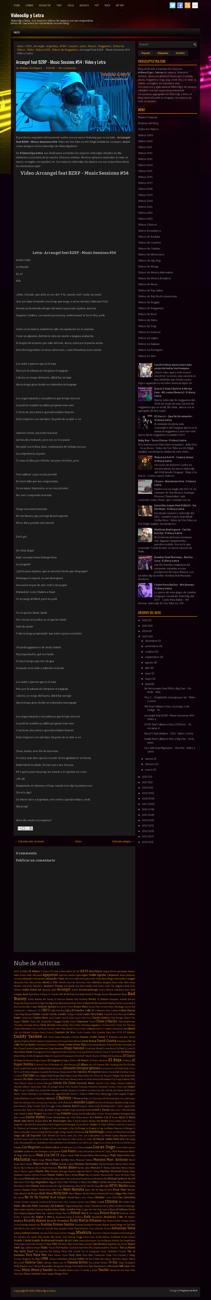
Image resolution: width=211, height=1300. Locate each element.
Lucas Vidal (121, 1147)
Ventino (104, 1262)
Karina (115, 1117)
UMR (44, 1258)
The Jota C (114, 1247)
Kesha (104, 1120)
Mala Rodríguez (102, 1155)
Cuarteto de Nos (65, 1032)
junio (148, 673)
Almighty (107, 982)
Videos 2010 (145, 141)
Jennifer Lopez (84, 1102)
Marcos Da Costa (45, 1164)
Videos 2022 (145, 212)
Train (108, 1255)
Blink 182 (89, 1003)
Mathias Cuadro (23, 1175)
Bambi (31, 999)
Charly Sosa (69, 1021)
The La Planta (127, 1247)
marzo (149, 758)
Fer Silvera (95, 1076)
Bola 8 (132, 1003)
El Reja (115, 1060)
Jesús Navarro (20, 1106)
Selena (17, 1233)
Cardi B (108, 1014)
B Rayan (44, 994)
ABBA (69, 971)
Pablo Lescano (40, 1205)
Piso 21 (66, 1213)
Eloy (121, 1064)
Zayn (20, 1274)
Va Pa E (89, 1259)
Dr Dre (46, 1052)
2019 (145, 793)
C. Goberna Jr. (31, 1010)
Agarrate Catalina (67, 975)
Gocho (74, 1086)
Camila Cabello (49, 1014)
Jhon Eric (45, 1106)
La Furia (53, 1128)
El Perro (73, 1060)
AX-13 (84, 971)
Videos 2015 (145, 171)
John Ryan (27, 1110)
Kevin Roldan (115, 1121)
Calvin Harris (127, 1010)
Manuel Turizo (84, 1159)
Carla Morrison (120, 1014)
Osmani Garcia (76, 1202)
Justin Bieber (36, 1117)
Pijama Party (34, 1213)
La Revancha (79, 1132)
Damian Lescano (118, 1037)
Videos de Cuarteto (149, 242)
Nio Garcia (19, 1197)
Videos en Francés (149, 332)
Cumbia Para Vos (106, 1032)
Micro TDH (24, 1182)
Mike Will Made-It (71, 1182)
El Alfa (30, 1056)
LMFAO (111, 1124)
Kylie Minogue (68, 1124)
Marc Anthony (117, 1159)
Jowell (88, 1110)
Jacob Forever (106, 1098)
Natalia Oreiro (30, 1189)
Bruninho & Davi (65, 1007)
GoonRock (103, 1087)
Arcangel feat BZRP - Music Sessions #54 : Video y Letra (61, 61)
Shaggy (71, 1233)
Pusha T (18, 1217)
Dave (79, 1041)
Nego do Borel (105, 1190)
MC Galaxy (107, 1151)
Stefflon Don (117, 1240)
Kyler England (55, 1124)
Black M (80, 1003)
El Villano (82, 1064)
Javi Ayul (41, 1102)
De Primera (41, 1044)
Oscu (65, 1202)
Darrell (72, 1041)
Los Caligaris (95, 1143)
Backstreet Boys (118, 994)
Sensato (44, 1233)
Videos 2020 (145, 200)
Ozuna (111, 1201)
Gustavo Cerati (59, 1090)
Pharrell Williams (118, 1209)
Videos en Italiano (149, 343)
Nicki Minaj (46, 1193)
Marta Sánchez (112, 1167)
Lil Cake (72, 1139)
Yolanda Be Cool (116, 1270)
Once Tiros (111, 1197)
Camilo (62, 1014)
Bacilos (105, 994)
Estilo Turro (129, 1068)
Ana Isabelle (69, 986)
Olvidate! (99, 1197)
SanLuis (41, 1228)
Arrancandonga (88, 989)
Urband (72, 1259)
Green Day (122, 1087)
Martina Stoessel (110, 1171)
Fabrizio (104, 1072)
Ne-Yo (94, 1189)
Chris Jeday (62, 1025)
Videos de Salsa (147, 320)
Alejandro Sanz (55, 978)
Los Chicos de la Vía (110, 1143)
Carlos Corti (27, 1018)
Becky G (94, 999)
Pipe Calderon (48, 1213)
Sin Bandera (20, 1237)
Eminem (69, 1068)
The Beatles (62, 1247)
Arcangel (39, 46)
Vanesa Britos (77, 1262)
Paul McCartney (34, 1209)
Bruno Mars (81, 1006)
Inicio (17, 32)
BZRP (63, 46)
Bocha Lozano (122, 1003)
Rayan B (70, 1217)
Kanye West (88, 1117)
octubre (150, 651)
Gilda (44, 1087)
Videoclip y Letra (27, 15)
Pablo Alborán (22, 1205)
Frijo (113, 1079)
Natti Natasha (73, 1189)
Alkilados (97, 982)
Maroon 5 (97, 1167)
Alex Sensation (83, 978)
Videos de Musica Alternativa (155, 272)
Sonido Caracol (128, 1237)
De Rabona (52, 1044)
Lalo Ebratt (48, 1135)
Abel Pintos (95, 971)
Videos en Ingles (148, 338)
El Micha (28, 1060)
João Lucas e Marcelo (120, 1110)
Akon (122, 975)
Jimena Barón (71, 1106)
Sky (52, 1237)
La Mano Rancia (113, 1128)
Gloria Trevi (64, 1087)
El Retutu (127, 1060)
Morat (79, 1186)
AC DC (76, 971)
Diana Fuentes (26, 1048)
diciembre (151, 640)
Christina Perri (108, 1025)
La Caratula (129, 1124)
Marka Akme (67, 1167)
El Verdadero (55, 1064)
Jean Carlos (58, 1102)
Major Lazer (67, 1155)
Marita (17, 1168)
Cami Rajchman (22, 1014)
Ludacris (28, 1151)
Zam (16, 1274)
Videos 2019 (145, 194)
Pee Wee (93, 1209)
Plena (17, 5)
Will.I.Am (124, 1266)
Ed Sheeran (128, 1051)
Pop (97, 5)
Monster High (55, 1186)
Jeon (97, 1102)
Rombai (46, 1224)
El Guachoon (115, 1056)
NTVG (113, 1186)
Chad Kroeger (116, 1018)
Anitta (25, 989)
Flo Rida (28, 1079)
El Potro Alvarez (99, 1060)
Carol (51, 1018)
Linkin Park (112, 1139)
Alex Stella (96, 978)
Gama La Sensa (35, 1083)
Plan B (85, 1213)
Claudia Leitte (53, 1028)
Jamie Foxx (119, 1098)
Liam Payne (62, 1139)
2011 (145, 836)
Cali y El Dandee (74, 1010)
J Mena (76, 1098)
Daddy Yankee (28, 1036)
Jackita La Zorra (90, 1098)
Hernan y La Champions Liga (44, 1093)
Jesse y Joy (121, 1102)
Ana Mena (80, 986)
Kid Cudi (24, 1124)
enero (149, 769)
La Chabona (19, 1128)
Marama (99, 1159)
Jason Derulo (20, 1102)
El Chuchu (95, 1056)
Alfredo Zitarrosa (67, 982)
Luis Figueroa (54, 1151)
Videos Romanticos (149, 230)
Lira (122, 1139)
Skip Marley (44, 1237)
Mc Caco (115, 1175)
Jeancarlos (68, 1102)
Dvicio (89, 1052)
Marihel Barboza (107, 1164)
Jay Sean (49, 1102)
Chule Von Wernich (125, 1025)
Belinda (104, 999)
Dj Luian (128, 1048)
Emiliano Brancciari (54, 1068)
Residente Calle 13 (115, 1216)
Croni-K (50, 1032)
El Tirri (44, 1064)
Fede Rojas (53, 1075)
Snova (86, 1237)
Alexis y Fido (50, 982)
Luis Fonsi (68, 1151)
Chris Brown (47, 1025)
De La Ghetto (28, 1044)
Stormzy (39, 1244)
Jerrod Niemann (107, 1102)
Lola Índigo (130, 1139)
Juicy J (94, 1113)
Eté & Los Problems (23, 1072)
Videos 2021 (145, 206)
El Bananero (68, 1056)
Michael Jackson (117, 1178)
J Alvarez (50, 1098)
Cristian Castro (38, 1032)
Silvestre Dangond (111, 1233)
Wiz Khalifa (59, 1270)
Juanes (66, 1113)
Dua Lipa (81, 1052)
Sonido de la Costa (66, 1240)
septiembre (152, 657)
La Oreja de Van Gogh (47, 1132)
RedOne (79, 1217)
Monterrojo (69, 1186)
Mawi (81, 1174)
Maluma (22, 1159)
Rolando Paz (34, 1225)
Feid (62, 1075)
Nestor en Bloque (29, 1193)
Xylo (77, 1270)
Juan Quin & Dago (51, 1113)
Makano (90, 1155)
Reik (87, 1217)
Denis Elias (80, 1044)
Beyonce (29, 1003)
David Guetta (106, 1041)
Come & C (99, 1028)
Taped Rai (111, 1244)
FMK (74, 1072)
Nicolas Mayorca (90, 1193)
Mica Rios (60, 1178)
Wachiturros (100, 1266)
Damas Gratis (88, 1036)
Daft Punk (48, 1037)
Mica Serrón (73, 1178)
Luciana (18, 1151)
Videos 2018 (145, 188)
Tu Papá (36, 1259)
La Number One (27, 1132)
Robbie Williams (122, 1221)
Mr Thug (95, 1186)
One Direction (126, 1197)
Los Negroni (31, 1147)
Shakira (83, 1232)
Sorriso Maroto (104, 1240)
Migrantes (42, 1182)
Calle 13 (89, 1010)
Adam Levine (20, 975)
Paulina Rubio (51, 1209)
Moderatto (44, 1186)
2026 (145, 620)
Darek (65, 1041)
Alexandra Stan (21, 982)
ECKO (117, 1052)
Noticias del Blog (148, 123)
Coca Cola (79, 1028)
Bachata (84, 5)
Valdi (97, 1259)
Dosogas (38, 1052)
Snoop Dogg (75, 1237)
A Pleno (62, 971)
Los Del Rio (125, 1143)
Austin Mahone (106, 990)
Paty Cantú (19, 1209)
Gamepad (47, 1083)
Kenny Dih (94, 1121)
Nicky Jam (60, 1193)
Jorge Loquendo (77, 1110)
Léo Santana (89, 1151)
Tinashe (122, 1251)
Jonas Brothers (46, 1109)
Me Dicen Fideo (128, 1175)
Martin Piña (42, 1171)
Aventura (119, 989)
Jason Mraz (31, 1102)
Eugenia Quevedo (40, 1072)
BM (61, 994)
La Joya (71, 1128)
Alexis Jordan (35, 982)
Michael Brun (86, 1178)
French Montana (101, 1079)
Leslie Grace (49, 1139)
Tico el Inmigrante (90, 1251)
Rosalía (98, 1225)
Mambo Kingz (37, 1160)
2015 (145, 814)
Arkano (74, 990)
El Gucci (129, 1056)
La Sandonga (94, 1132)
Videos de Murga (148, 266)
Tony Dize (75, 1255)
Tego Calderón (26, 1247)
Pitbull (75, 1213)
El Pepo (65, 1060)
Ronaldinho (89, 1225)
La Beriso (120, 1124)
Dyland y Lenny (101, 1052)
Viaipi (121, 1262)
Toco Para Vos (36, 1255)
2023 (29, 46)
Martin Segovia (76, 1171)
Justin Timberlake (56, 1117)
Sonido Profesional (43, 1240)
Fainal (112, 1072)
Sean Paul (73, 1228)
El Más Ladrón (40, 1060)
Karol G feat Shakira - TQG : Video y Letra (168, 733)
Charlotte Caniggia (51, 1021)
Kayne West (41, 1121)
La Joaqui (62, 1128)
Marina (119, 1164)
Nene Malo (120, 1189)
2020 (145, 787)
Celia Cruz (86, 1018)
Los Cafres (84, 1143)
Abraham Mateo (126, 971)
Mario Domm (129, 1164)
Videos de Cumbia (149, 248)
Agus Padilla (89, 975)
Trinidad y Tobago (126, 1255)
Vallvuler (48, 1262)
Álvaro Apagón (47, 1274)
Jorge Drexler (62, 1109)
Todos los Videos (148, 129)
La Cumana (31, 1128)
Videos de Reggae (149, 302)
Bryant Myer (95, 1007)
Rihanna (95, 1220)
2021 (145, 782)
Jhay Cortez (34, 1106)
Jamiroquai (130, 1098)
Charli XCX (35, 1021)
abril (148, 684)
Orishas (25, 1202)
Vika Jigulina (58, 1266)
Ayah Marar (34, 994)
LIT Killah (101, 1124)
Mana (48, 1159)
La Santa (108, 1132)
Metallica (50, 1178)
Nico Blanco (76, 1193)
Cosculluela (128, 1028)
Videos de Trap (147, 326)
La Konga (80, 1128)
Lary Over (78, 1135)
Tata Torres (122, 1244)
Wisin (26, 1270)
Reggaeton (44, 5)
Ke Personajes (58, 1120)
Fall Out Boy (121, 1072)
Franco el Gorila (84, 1079)
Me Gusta (19, 1178)
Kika (30, 1124)
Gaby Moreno (20, 1083)
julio (147, 667)
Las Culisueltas (91, 1135)
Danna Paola (29, 1041)
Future (125, 1079)
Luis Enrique (41, 1151)
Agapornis (50, 975)
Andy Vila (110, 986)
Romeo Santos (63, 1224)
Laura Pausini (119, 1135)
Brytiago (119, 1006)
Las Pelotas (106, 1135)
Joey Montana (103, 1106)
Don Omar (26, 1051)
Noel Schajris (58, 1197)
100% (16, 971)
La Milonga (127, 1128)
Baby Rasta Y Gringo (90, 994)
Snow (92, 1237)
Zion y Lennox (32, 1273)
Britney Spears (47, 1006)
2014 (145, 820)
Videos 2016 (145, 176)
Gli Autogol (52, 1087)
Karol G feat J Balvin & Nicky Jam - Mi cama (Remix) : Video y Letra (174, 392)
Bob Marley (109, 1003)
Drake (64, 1052)
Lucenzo (131, 1147)
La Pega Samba (66, 1132)
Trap (59, 5)
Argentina (52, 46)
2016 (145, 809)
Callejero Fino (102, 1010)
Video (30, 49)
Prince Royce (109, 1213)
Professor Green (127, 1213)
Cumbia (29, 5)
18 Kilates (34, 971)
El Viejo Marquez (69, 1064)
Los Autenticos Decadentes (47, 1142)
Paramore (97, 1206)
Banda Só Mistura (56, 999)
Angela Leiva (122, 986)
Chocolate (18, 1025)
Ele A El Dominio (97, 1064)
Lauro (25, 1139)
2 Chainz (45, 971)
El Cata (86, 1056)
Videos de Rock (147, 314)
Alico (89, 982)
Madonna (123, 1151)
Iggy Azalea (113, 1094)
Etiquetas (163, 53)
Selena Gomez (31, 1232)
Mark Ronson (49, 1167)
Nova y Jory (80, 1197)
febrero (150, 764)
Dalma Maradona (63, 1037)
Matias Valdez (55, 1174)
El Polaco (83, 1060)
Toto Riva (87, 1255)
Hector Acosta (20, 1094)
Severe (64, 1233)
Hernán (65, 1093)
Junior (22, 1117)
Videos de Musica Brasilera (154, 278)
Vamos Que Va (59, 1262)
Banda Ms (40, 999)
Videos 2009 (145, 135)
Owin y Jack (97, 1201)
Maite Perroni (29, 1155)
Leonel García (34, 1139)
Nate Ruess (57, 1190)
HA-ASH (105, 1090)
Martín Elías (128, 1171)
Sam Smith (30, 1228)
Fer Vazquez (106, 1076)
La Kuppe (91, 1128)
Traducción (99, 1255)
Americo (38, 986)
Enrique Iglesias (88, 1068)
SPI (124, 1225)
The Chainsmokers (99, 1247)
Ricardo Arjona (35, 1220)
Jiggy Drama (56, 1106)
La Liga (100, 1128)
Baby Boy (74, 994)
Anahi (89, 986)
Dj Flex (120, 1048)
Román (79, 1224)
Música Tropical (147, 117)
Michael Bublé (100, 1178)
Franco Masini (70, 1079)
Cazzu (78, 1018)
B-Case (52, 994)
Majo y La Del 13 (47, 1155)
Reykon (18, 1220)
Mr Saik (87, 1186)
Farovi (19, 1076)
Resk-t (131, 1217)
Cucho (79, 1032)
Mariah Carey (66, 1164)
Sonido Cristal (22, 1240)
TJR (59, 1244)
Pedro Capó (82, 1209)
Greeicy (112, 1087)
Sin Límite (32, 1237)
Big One (44, 1003)
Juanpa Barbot (78, 1113)
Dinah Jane (90, 1048)
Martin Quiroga (58, 1171)
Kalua (79, 1117)
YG (80, 1270)
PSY (121, 1202)
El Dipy (104, 1056)
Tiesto (103, 1251)
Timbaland (112, 1251)
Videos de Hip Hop (149, 260)
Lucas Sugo (104, 1146)
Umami (52, 1259)
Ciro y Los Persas (39, 1028)
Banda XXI (72, 999)
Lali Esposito (33, 1135)
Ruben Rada (109, 1224)
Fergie (115, 1075)
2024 (145, 631)
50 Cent (54, 971)
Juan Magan (35, 1113)
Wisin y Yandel (42, 1270)
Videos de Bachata (149, 236)
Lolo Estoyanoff (23, 1142)
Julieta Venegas (121, 1113)
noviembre (152, 646)
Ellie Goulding (111, 1064)
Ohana (90, 1197)
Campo (71, 1014)
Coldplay (90, 1028)
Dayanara (122, 1041)
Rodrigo (24, 1225)
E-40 (111, 1052)
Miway (35, 1185)
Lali (23, 1135)
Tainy (64, 1244)
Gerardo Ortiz (102, 1083)
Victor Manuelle (43, 1266)
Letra (83, 46)
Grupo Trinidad (26, 1090)
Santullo (49, 1228)
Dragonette (55, 1052)
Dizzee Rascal (109, 1048)
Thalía (44, 1247)
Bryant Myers (108, 1007)
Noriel (70, 1197)
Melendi (30, 1178)
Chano (25, 1021)
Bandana (83, 999)
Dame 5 (103, 1036)
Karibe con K (103, 1117)
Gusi (37, 1090)
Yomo (126, 1270)
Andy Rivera (99, 986)
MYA (114, 1151)
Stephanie (129, 1240)
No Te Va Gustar (37, 1197)
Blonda (99, 1003)
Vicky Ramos (21, 1266)
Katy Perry (27, 1120)
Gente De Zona (64, 1083)
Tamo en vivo (85, 1244)
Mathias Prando (39, 1175)
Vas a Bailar (94, 1262)
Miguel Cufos (56, 1182)
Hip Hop (120, 5)
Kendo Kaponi (81, 1121)
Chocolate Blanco (31, 1025)
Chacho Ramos (101, 1017)
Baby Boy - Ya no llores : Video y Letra (162, 440)
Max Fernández (92, 1175)
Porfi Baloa (94, 1213)
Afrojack (37, 975)
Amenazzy (27, 986)
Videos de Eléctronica (151, 254)
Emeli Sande (19, 1068)
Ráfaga (119, 1225)
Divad (99, 1048)
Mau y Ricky (71, 1175)
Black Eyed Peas (68, 1003)
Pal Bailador (57, 1205)
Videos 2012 (145, 153)
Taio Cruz (72, 1244)
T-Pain (47, 1244)
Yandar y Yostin (90, 1270)
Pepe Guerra (103, 1209)
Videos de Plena (147, 284)
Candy (78, 1014)
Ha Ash (113, 1090)
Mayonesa (105, 1175)
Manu (72, 1160)
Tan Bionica (100, 1243)
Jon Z (34, 1110)
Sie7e (99, 1233)
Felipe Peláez (83, 1076)
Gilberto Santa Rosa (31, 1087)
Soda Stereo (103, 1237)
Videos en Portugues (150, 349)
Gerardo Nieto (86, 1083)
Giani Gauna (117, 1083)
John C (114, 1106)
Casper (57, 1018)
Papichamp (72, 1206)
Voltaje (80, 1266)
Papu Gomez (85, 1206)
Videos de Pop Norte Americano (157, 296)
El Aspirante (56, 1056)
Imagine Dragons (127, 1094)
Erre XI (113, 1068)
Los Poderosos (66, 1147)
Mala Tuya (116, 1155)
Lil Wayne (99, 1139)
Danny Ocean (43, 1041)
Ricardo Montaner (58, 1220)
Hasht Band (129, 1090)
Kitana (40, 1124)
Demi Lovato (65, 1044)
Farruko (29, 1075)
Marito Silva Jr (34, 1168)
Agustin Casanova (108, 975)
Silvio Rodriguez (127, 1233)
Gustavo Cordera (77, 1090)
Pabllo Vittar (129, 1202)
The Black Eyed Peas (78, 1247)
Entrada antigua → (123, 841)
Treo (114, 1255)
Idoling (104, 1094)
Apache (46, 989)
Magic (19, 1155)
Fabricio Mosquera (88, 1071)
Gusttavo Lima (94, 1090)
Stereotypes (19, 1244)
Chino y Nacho (106, 1021)
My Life (104, 1185)
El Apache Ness (41, 1056)
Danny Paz (57, 1041)
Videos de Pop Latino (150, 290)
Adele (29, 975)
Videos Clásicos (147, 224)
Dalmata (75, 1037)
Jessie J (132, 1102)
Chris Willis (74, 1025)
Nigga (119, 1193)
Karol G (123, 1117)
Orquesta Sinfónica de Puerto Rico (46, 1202)
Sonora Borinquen (87, 1240)
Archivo (180, 53)
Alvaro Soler (117, 982)
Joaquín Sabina (87, 1106)
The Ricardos (41, 1251)
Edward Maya (20, 1056)
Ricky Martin (79, 1220)
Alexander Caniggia (124, 978)
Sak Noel (131, 1225)
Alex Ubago (108, 978)
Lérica (98, 1151)
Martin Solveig (92, 1171)
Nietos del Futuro (107, 1193)
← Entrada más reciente (29, 841)
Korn (45, 1124)
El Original (54, 1060)
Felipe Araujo (71, 1076)
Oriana (17, 1202)
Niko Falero (128, 1193)
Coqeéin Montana (113, 1028)
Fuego (118, 1079)
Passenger (130, 1206)
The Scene (74, 1251)
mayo (148, 678)
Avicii (127, 990)
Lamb (69, 1135)
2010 (145, 842)
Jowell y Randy (100, 1109)
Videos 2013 (145, 159)
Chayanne (82, 1021)
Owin (86, 1202)
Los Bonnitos (70, 1142)
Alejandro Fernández (34, 978)
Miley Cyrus (99, 1182)
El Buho (78, 1056)
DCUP (119, 1032)
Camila (36, 1014)
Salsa (71, 5)
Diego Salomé (74, 1048)
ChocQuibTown (126, 1021)
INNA (91, 1093)
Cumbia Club (89, 1032)
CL (39, 1010)
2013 (145, 825)
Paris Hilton (109, 1206)
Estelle (120, 1068)
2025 (145, 625)
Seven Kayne (54, 1233)
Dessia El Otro (114, 1044)
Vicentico (130, 1262)
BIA (57, 994)
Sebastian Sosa (86, 1228)
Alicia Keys (81, 982)
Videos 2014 (145, 165)
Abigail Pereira (110, 971)
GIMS (132, 1079)
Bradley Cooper (30, 1007)
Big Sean (53, 1003)
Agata (78, 975)
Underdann (62, 1259)
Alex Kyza (69, 978)
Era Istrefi (105, 1068)
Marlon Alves (83, 1168)
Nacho (123, 1186)
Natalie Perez (45, 1190)
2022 (145, 776)
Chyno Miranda (22, 1028)
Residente (97, 1217)
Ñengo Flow (61, 1273)
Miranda (112, 1182)
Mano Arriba (61, 1159)
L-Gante (92, 1124)
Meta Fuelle (40, 1178)
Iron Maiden (37, 1098)
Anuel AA (35, 989)
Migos (32, 1182)
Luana (88, 1147)
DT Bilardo (129, 1032)
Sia (94, 1233)
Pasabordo (120, 1206)
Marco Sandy (26, 1164)
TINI (54, 1243)
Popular (145, 53)
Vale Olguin (105, 1259)
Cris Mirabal (24, 1032)
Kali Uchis (71, 1117)
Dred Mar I (72, 1052)
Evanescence (66, 1072)
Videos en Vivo (147, 356)
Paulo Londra (67, 1209)
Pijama (23, 1213)
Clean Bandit (67, 1028)
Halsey (120, 1090)
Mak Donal (81, 1155)
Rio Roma (108, 1220)
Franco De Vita (56, 1079)
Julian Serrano (105, 1113)
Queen (26, 1217)
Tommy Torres (61, 1255)
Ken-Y (70, 1121)
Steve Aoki (30, 1244)
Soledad (115, 1237)
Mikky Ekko (86, 1182)
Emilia (40, 1068)
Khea (124, 1121)
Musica (92, 46)
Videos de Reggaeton (65, 49)
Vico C (31, 1266)
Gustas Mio (45, 1090)
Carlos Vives (40, 1017)
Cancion (73, 46)
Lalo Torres (60, 1135)
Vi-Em (113, 1262)
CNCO (45, 1010)
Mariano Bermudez (86, 1163)
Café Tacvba (57, 1010)
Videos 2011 (145, 147)
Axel (25, 994)
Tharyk (51, 1247)
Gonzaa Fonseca (88, 1086)
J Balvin (63, 1097)
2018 (145, 798)
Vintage (68, 1266)
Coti (16, 1032)
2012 (145, 831)
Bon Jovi (18, 1006)
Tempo (37, 1247)
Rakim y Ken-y (45, 1216)
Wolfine (70, 1270)
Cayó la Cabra (67, 1018)
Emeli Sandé (31, 1068)
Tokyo (50, 1255)
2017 (145, 804)
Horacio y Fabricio (79, 1094)
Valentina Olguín (120, 1259)
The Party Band (23, 1251)
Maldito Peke (129, 1155)
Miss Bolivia (123, 1182)
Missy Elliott (25, 1186)
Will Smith (113, 1266)
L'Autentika (81, 1124)
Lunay (80, 1151)
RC (33, 1216)
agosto (149, 662)
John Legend (124, 1106)
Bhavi (37, 1003)
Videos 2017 (145, 182)
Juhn (88, 1113)
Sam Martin (19, 1228)
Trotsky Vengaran (22, 1259)
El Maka (18, 1060)
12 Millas (24, 971)
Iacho (97, 1094)
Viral (74, 1266)
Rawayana (60, 1217)
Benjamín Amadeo (118, 999)
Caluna (115, 1010)
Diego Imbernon (40, 1048)
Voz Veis (88, 1266)
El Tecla (37, 1064)
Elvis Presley (129, 1064)
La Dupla (43, 1128)
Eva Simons (54, 1072)
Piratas (58, 1213)
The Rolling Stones (57, 1251)
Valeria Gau (34, 1262)
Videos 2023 (43, 49)
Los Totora (79, 1147)
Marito (24, 1168)
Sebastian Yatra (123, 1228)
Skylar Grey (61, 1237)
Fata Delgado (41, 1076)
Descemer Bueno (96, 1044)
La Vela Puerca (121, 1132)
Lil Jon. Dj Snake (84, 1139)
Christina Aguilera (91, 1025)
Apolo (53, 990)
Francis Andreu (41, 1079)
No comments (67, 68)
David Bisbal (88, 1041)
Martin (124, 1168)
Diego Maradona (56, 1048)
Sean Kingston (60, 1228)
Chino (92, 1021)
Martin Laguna (28, 1171)
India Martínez (22, 1098)
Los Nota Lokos (49, 1147)
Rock (107, 5)
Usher (81, 1258)
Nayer (88, 1190)
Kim (34, 1124)
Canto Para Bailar (93, 1014)
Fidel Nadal (125, 1076)
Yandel (103, 1270)
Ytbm (132, 1270)
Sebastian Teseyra (102, 1228)
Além (126, 982)
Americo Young (53, 985)
